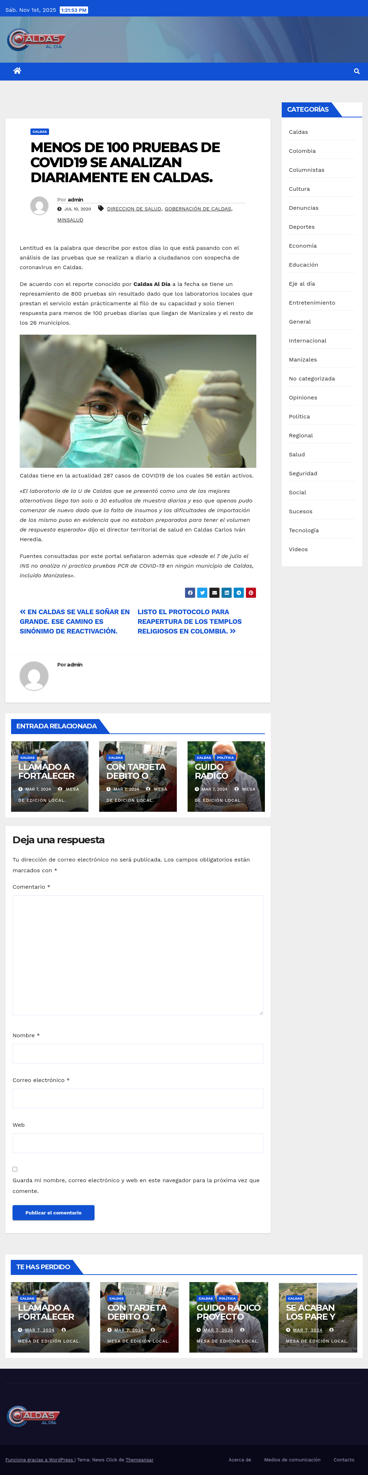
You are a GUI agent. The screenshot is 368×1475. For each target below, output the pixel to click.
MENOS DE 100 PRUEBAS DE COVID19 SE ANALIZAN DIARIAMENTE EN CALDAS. (125, 162)
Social (297, 492)
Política (225, 758)
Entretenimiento (312, 302)
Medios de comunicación (292, 1459)
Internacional (307, 340)
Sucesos (301, 511)
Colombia (302, 150)
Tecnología (304, 530)
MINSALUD (70, 220)
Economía (303, 245)
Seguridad (303, 473)
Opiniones (303, 397)
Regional (301, 435)
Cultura (299, 188)
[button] (357, 71)
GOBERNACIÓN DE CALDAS (198, 209)
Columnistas (307, 169)
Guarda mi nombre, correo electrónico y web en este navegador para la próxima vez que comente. (136, 1185)
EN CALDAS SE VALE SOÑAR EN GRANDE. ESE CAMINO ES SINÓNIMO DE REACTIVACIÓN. (75, 621)
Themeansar (140, 1459)
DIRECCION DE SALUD (134, 209)
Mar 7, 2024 (40, 1330)
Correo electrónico (41, 1080)
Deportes (302, 226)
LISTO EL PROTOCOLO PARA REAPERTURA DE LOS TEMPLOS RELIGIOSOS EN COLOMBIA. (189, 621)
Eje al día (302, 283)
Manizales (303, 359)
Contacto (344, 1459)
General (300, 321)
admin (75, 199)
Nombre (26, 1035)
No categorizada (312, 378)
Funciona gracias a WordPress (39, 1459)
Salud (297, 454)
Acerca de (240, 1459)
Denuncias (304, 207)
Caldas (40, 132)
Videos (298, 549)
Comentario (31, 886)
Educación (303, 264)
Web (19, 1124)
